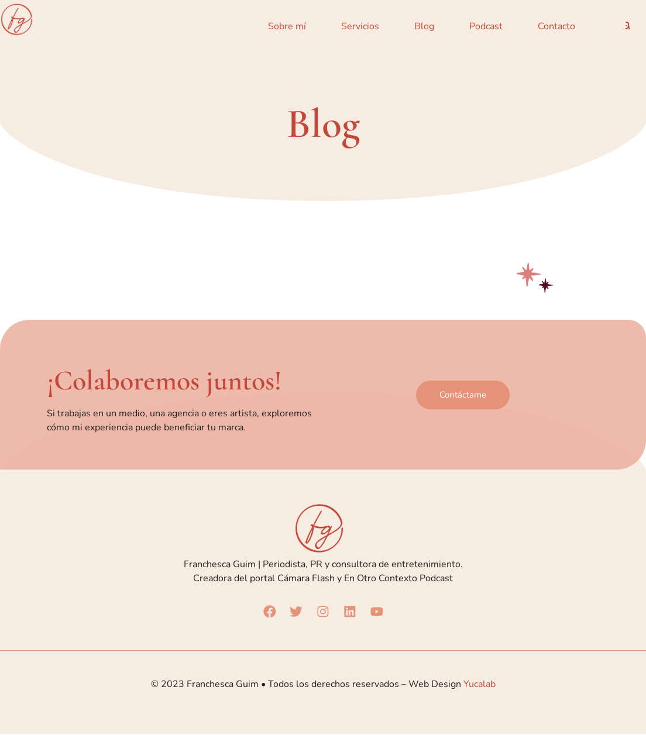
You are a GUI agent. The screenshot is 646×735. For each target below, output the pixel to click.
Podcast (486, 26)
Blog (424, 26)
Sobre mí (287, 26)
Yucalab (479, 684)
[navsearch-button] (628, 26)
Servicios (360, 26)
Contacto (556, 26)
